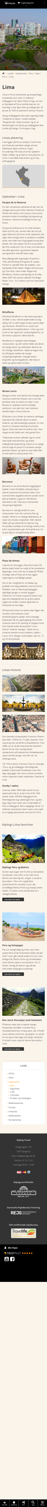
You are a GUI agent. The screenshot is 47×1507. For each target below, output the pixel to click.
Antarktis (13, 1111)
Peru (12, 1085)
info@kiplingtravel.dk (26, 1156)
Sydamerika (14, 1082)
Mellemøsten (15, 1115)
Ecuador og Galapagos (20, 1098)
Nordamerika (15, 1119)
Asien (11, 1077)
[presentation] (44, 3)
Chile (12, 1091)
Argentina (14, 1088)
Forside (4, 1503)
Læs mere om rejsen (13, 899)
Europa (12, 1107)
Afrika (11, 1073)
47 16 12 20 (27, 1160)
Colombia (14, 1095)
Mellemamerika (16, 1103)
